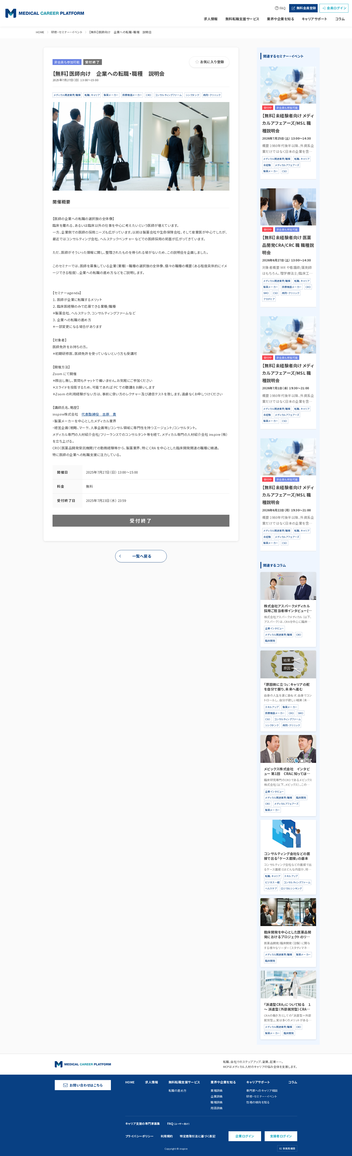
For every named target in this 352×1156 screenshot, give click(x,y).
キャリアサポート (315, 18)
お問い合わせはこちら (83, 1085)
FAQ (280, 8)
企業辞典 (216, 1096)
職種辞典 (216, 1102)
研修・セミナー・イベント (66, 32)
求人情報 (211, 18)
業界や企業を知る (280, 18)
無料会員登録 (303, 8)
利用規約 (167, 1136)
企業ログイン (244, 1136)
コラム (340, 18)
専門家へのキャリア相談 (262, 1090)
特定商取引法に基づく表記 (197, 1136)
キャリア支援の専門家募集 (142, 1123)
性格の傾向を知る (258, 1102)
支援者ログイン (281, 1136)
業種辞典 (216, 1090)
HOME (40, 32)
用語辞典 (216, 1108)
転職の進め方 (178, 1090)
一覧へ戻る (141, 556)
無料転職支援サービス (242, 18)
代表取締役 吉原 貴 (98, 414)
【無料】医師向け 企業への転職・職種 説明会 (120, 32)
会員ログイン (333, 8)
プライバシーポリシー (139, 1136)
